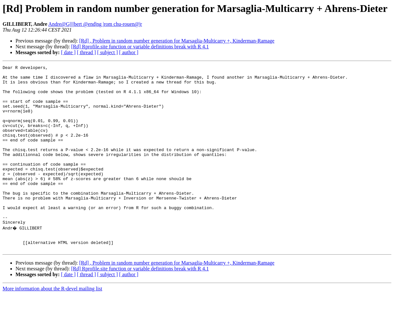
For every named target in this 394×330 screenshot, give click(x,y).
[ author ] (129, 52)
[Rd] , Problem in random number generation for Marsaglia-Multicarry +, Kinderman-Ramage (176, 41)
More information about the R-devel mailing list (52, 324)
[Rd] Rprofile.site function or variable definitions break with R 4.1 (140, 46)
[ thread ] (86, 52)
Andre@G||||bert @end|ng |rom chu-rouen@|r (95, 24)
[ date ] (68, 52)
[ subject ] (107, 52)
